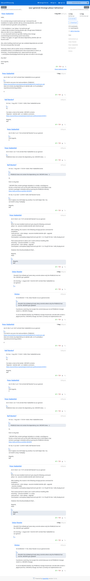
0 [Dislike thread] (60, 66)
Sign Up (62, 3)
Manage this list (43, 3)
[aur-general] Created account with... (11, 9)
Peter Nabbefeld (8, 14)
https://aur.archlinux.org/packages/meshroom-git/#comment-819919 (26, 116)
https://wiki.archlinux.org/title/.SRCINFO (20, 191)
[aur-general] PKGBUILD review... (79, 9)
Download (73, 22)
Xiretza (17, 294)
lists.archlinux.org (7, 3)
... (5, 80)
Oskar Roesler (17, 272)
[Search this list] (76, 2)
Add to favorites (74, 31)
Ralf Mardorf (9, 99)
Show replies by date (61, 69)
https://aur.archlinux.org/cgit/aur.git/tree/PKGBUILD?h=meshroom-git (24, 84)
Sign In (53, 3)
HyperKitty (45, 578)
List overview (72, 18)
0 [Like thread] (57, 66)
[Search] (87, 2)
